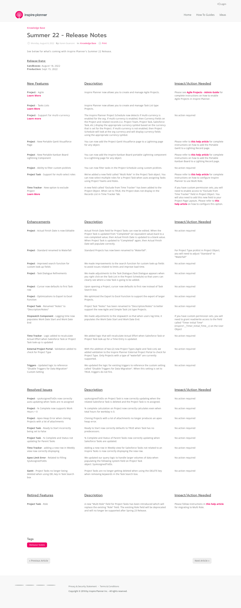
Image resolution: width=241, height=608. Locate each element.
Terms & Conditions (109, 586)
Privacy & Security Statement (83, 586)
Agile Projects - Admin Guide (203, 92)
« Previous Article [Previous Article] (38, 560)
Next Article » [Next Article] (202, 560)
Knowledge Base (36, 27)
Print (104, 43)
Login (221, 4)
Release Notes (37, 544)
